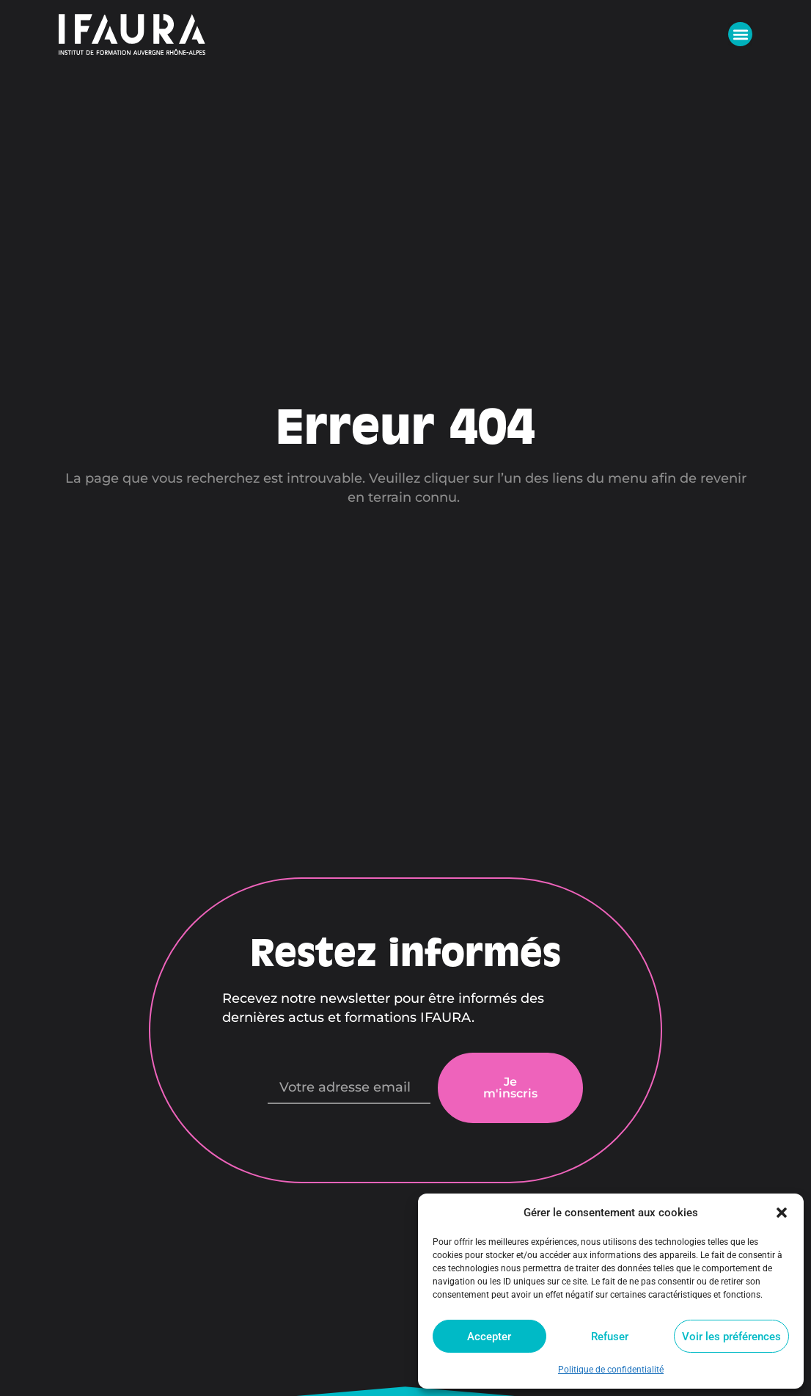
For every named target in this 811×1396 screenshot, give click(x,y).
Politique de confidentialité (611, 1369)
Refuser (609, 1336)
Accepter (489, 1336)
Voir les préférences (731, 1336)
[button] (781, 1212)
